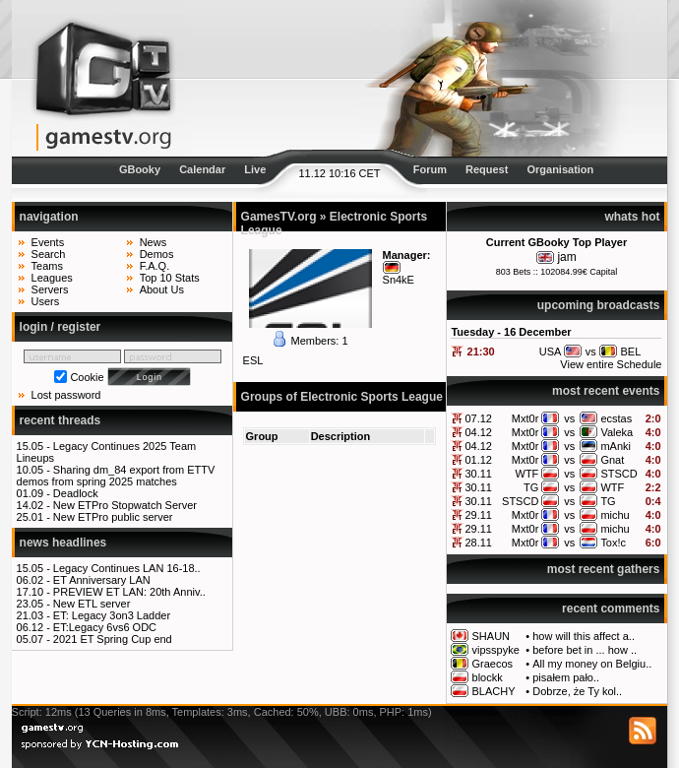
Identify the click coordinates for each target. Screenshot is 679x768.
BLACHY (494, 691)
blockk (487, 677)
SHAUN (491, 636)
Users (45, 301)
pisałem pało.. (565, 677)
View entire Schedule (610, 364)
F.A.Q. (155, 266)
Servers (50, 289)
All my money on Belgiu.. (591, 664)
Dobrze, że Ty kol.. (577, 691)
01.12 (478, 460)
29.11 (478, 515)
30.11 (478, 474)
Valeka (616, 432)
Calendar (202, 169)
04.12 (478, 432)
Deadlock (75, 493)
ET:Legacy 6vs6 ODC (104, 627)
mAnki (615, 446)
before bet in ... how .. (584, 650)
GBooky (139, 169)
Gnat (612, 460)
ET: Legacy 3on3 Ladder (111, 615)
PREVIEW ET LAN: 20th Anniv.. (129, 592)
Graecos (493, 664)
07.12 (478, 418)
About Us (162, 289)
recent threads (60, 420)
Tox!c (613, 542)
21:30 (481, 351)
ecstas (616, 418)
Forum (430, 169)
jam (566, 257)
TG (531, 487)
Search (48, 254)
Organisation (559, 169)
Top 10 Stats (170, 278)
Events (48, 242)
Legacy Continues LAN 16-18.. (127, 568)
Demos (157, 254)
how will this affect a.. (583, 636)
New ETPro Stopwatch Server (125, 505)
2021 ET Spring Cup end (112, 639)
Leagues (52, 278)
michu (614, 515)
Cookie (86, 377)
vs (569, 418)
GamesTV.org (279, 217)
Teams (47, 266)
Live (255, 169)
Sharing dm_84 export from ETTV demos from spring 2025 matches (116, 475)
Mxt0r (525, 418)
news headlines (63, 542)
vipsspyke (496, 650)
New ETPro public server (113, 517)
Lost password (66, 395)
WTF (527, 474)
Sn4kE (398, 280)
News (153, 242)
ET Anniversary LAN (102, 580)
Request (486, 169)
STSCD (618, 474)
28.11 (478, 542)
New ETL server (91, 603)
